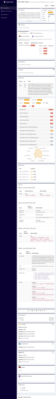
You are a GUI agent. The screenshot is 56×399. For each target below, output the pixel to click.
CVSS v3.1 (37, 100)
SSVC (31, 106)
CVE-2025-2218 (23, 2)
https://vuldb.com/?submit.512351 (26, 179)
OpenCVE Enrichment (37, 36)
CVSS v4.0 (24, 100)
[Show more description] (29, 21)
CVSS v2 (36, 103)
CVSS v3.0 (24, 103)
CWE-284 (23, 389)
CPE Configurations (36, 33)
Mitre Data (23, 33)
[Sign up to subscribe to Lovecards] (51, 318)
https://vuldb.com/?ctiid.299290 (26, 174)
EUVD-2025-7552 (25, 85)
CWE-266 (23, 387)
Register (53, 5)
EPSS (22, 106)
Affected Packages (24, 36)
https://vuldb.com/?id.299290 (25, 177)
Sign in (46, 5)
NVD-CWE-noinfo (25, 390)
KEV (45, 103)
